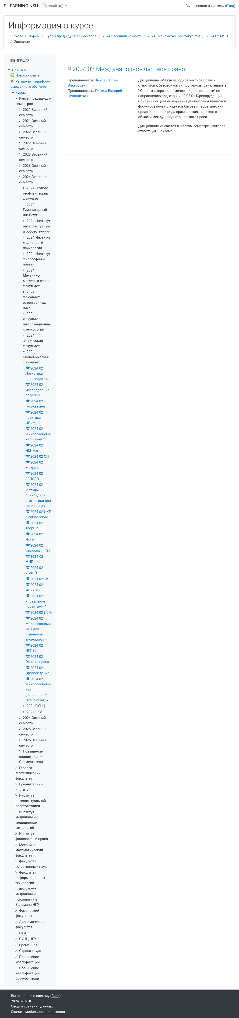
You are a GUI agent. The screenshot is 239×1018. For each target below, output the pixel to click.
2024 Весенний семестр (121, 36)
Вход (230, 6)
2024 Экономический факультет (174, 36)
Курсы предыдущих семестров (71, 36)
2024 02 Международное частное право (129, 69)
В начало (15, 36)
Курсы (34, 36)
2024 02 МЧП (217, 36)
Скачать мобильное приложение (38, 1012)
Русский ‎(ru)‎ (53, 6)
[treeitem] (30, 69)
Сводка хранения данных (32, 1006)
